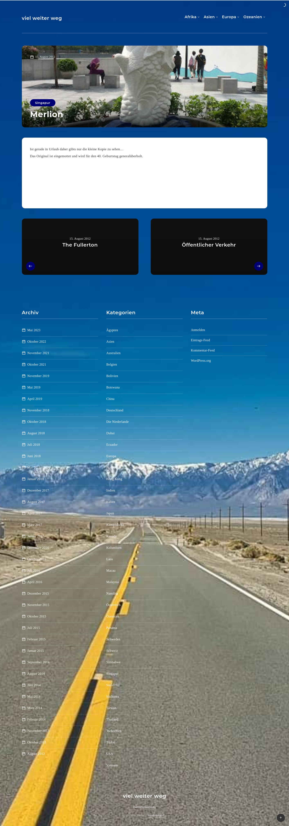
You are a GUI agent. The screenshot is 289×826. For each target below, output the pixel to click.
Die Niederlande (117, 421)
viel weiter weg (42, 18)
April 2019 (34, 399)
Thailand (112, 719)
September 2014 (38, 662)
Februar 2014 (36, 719)
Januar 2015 (35, 650)
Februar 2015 (36, 639)
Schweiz (112, 650)
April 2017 (34, 513)
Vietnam (112, 765)
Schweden (113, 639)
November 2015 (38, 605)
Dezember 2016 (38, 547)
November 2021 (38, 353)
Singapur (42, 103)
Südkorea (112, 696)
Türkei (110, 742)
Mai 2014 (33, 696)
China (110, 399)
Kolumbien (114, 547)
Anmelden (198, 330)
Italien (110, 502)
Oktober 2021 (36, 364)
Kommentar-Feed (203, 350)
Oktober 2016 (36, 559)
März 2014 (34, 708)
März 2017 (34, 524)
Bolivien (112, 376)
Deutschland (114, 410)
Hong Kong (114, 479)
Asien (209, 17)
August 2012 (36, 753)
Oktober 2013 (36, 742)
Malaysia (112, 582)
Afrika (191, 17)
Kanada (111, 536)
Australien (113, 353)
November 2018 (38, 410)
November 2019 (38, 376)
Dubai (110, 433)
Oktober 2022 (36, 341)
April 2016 (34, 582)
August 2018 (36, 433)
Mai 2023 (33, 330)
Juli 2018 (33, 444)
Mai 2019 (33, 387)
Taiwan (111, 708)
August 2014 (36, 673)
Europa (229, 17)
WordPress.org (201, 360)
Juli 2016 (33, 570)
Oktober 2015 (36, 616)
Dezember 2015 (38, 593)
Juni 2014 (34, 685)
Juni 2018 (34, 456)
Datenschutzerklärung (144, 807)
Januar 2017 (35, 536)
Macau (111, 570)
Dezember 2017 (38, 490)
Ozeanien (252, 17)
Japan (110, 513)
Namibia (112, 593)
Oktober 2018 (36, 421)
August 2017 (36, 502)
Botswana (113, 387)
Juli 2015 (33, 628)
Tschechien (114, 731)
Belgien (111, 364)
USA (109, 753)
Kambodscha (115, 524)
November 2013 (38, 731)
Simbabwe (113, 662)
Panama (111, 628)
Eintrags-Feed (200, 340)
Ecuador (112, 444)
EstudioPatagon (156, 815)
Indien (110, 490)
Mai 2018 (33, 467)
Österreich (113, 605)
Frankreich (113, 467)
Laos (109, 559)
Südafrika (113, 685)
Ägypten (112, 330)
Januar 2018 (35, 479)
